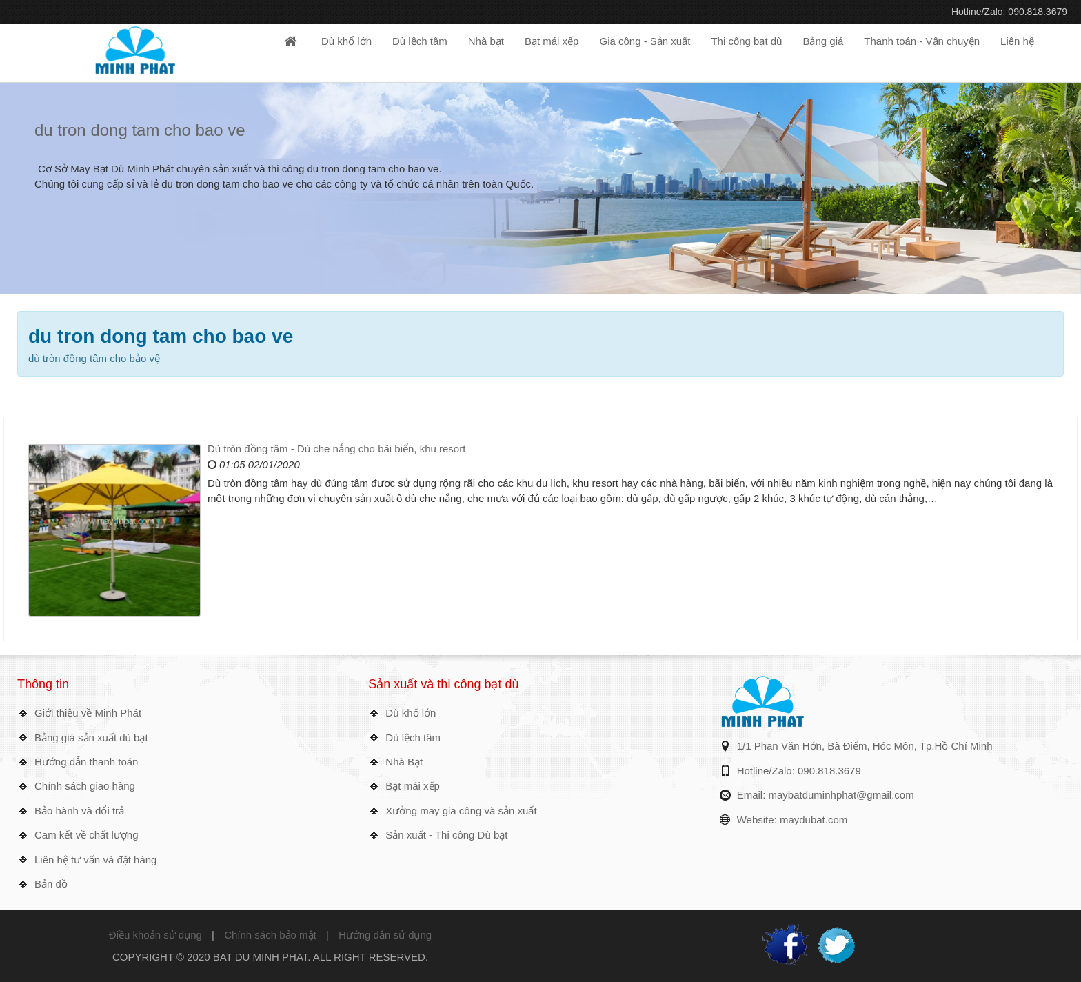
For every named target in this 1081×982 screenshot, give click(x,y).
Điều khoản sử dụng (155, 935)
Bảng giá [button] (822, 41)
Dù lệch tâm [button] (419, 41)
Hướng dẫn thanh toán (86, 762)
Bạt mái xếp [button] (552, 41)
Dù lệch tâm (413, 737)
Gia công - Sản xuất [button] (644, 41)
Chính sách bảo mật (270, 935)
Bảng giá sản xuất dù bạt (91, 737)
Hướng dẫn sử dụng (385, 935)
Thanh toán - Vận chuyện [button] (922, 41)
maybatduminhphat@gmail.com (841, 795)
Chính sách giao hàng (84, 786)
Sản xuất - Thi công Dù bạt (446, 835)
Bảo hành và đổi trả (79, 810)
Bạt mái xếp (412, 786)
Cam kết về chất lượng (86, 835)
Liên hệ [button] (1017, 41)
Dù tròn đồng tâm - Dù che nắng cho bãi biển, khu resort (336, 448)
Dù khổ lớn (410, 713)
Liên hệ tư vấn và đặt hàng (95, 859)
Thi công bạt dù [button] (746, 41)
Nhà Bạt (404, 762)
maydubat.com (813, 819)
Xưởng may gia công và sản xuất (460, 810)
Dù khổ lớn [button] (346, 41)
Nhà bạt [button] (486, 41)
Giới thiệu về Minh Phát (87, 713)
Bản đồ (51, 884)
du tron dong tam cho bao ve (139, 130)
